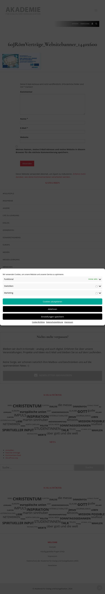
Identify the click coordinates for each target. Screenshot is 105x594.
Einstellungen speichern (52, 316)
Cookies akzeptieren (52, 301)
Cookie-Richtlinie (38, 322)
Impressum (68, 322)
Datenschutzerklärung (54, 322)
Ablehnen (52, 309)
